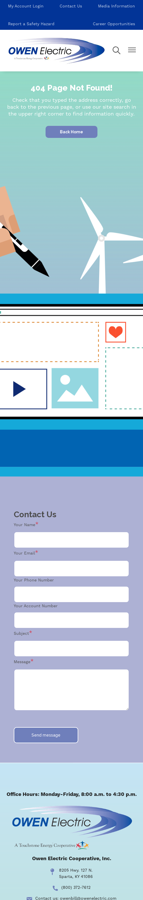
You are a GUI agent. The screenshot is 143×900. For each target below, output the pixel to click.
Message (22, 661)
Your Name (24, 524)
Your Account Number (36, 606)
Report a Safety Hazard (31, 24)
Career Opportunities (114, 24)
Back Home (71, 132)
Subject (21, 633)
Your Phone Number (34, 580)
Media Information (116, 6)
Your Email (24, 553)
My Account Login (26, 6)
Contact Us (71, 6)
